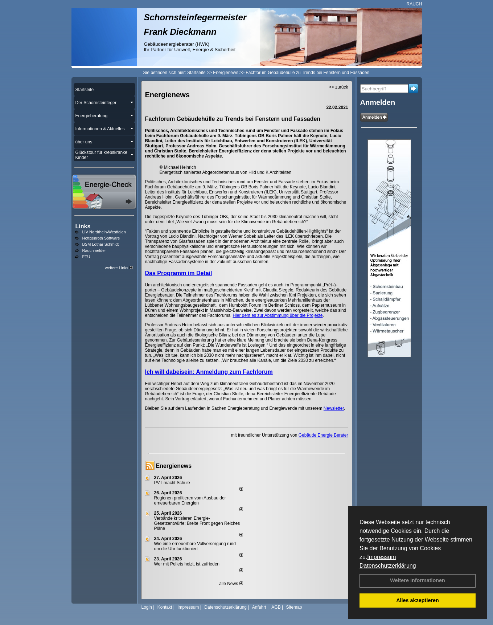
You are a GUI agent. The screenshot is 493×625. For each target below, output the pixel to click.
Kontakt (164, 607)
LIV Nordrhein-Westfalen (104, 232)
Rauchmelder (94, 250)
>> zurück (338, 87)
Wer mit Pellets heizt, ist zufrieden (187, 564)
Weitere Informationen (417, 580)
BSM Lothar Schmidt (100, 244)
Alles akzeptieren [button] (417, 600)
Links (83, 226)
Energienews (174, 466)
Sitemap (294, 607)
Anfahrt (259, 607)
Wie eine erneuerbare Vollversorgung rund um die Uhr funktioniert (195, 546)
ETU (86, 256)
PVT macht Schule (172, 482)
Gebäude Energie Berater (323, 435)
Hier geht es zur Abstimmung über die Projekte (277, 315)
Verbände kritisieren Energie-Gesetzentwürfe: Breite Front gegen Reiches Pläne (197, 523)
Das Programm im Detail (178, 273)
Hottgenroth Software (101, 238)
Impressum (381, 557)
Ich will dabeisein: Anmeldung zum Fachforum (209, 372)
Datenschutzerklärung (388, 566)
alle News (231, 583)
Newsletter (334, 408)
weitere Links (119, 268)
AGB (275, 607)
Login (146, 607)
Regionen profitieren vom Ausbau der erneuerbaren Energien (190, 500)
